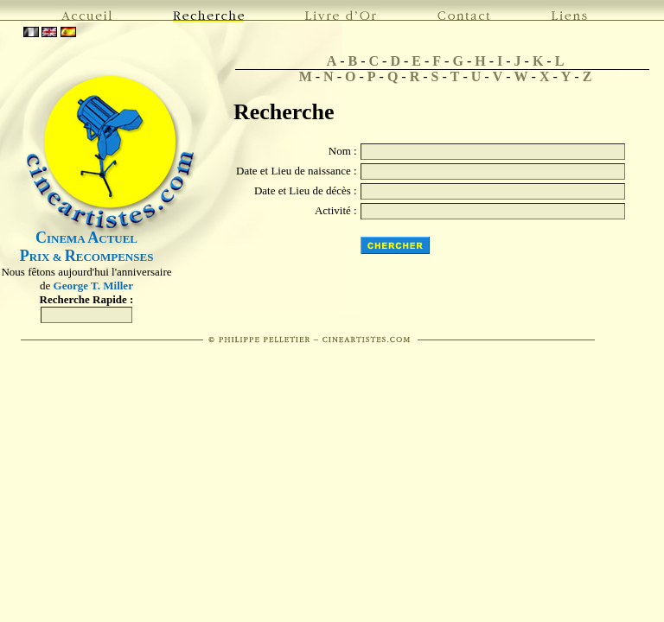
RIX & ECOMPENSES (87, 257)
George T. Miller (93, 285)
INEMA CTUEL (86, 238)
